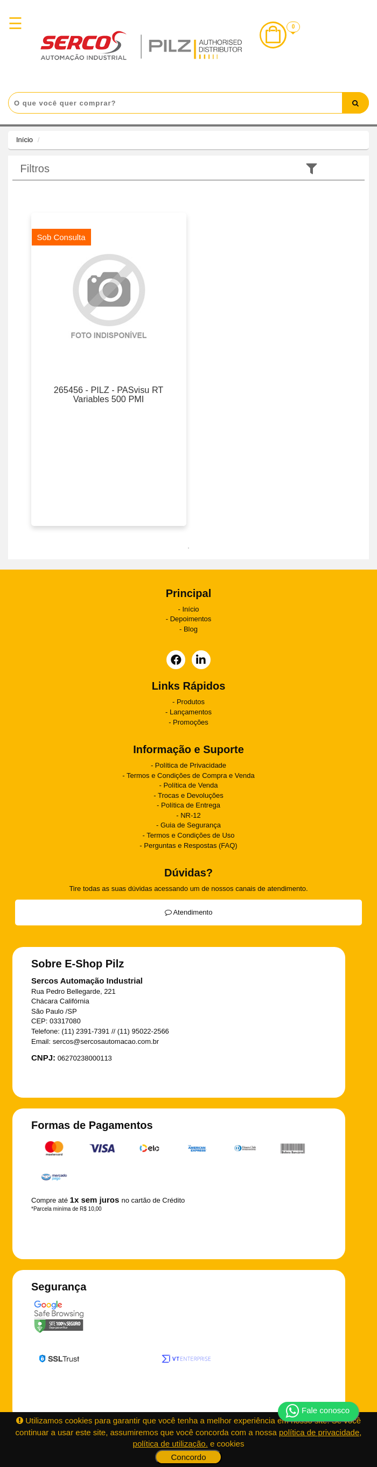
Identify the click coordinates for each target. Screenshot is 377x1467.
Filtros (35, 168)
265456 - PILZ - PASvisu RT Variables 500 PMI (109, 394)
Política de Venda (190, 785)
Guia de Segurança (190, 825)
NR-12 (190, 815)
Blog (191, 629)
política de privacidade (319, 1432)
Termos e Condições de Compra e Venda (191, 775)
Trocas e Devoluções (191, 795)
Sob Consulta (61, 237)
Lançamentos (191, 712)
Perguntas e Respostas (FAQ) (190, 845)
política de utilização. (170, 1443)
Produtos (191, 702)
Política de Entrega (190, 805)
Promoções (190, 722)
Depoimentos (191, 619)
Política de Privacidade (190, 765)
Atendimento (189, 912)
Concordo (188, 1457)
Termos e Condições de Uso (190, 835)
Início (24, 140)
